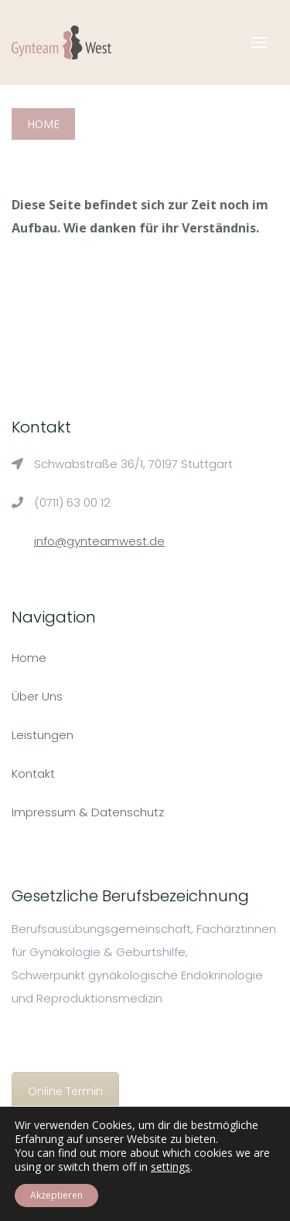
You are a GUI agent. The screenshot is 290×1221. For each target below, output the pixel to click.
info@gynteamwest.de (99, 541)
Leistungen (42, 735)
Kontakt (33, 773)
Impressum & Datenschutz (88, 812)
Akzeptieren (56, 1195)
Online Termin (65, 1091)
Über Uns (37, 696)
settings (170, 1167)
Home (43, 124)
